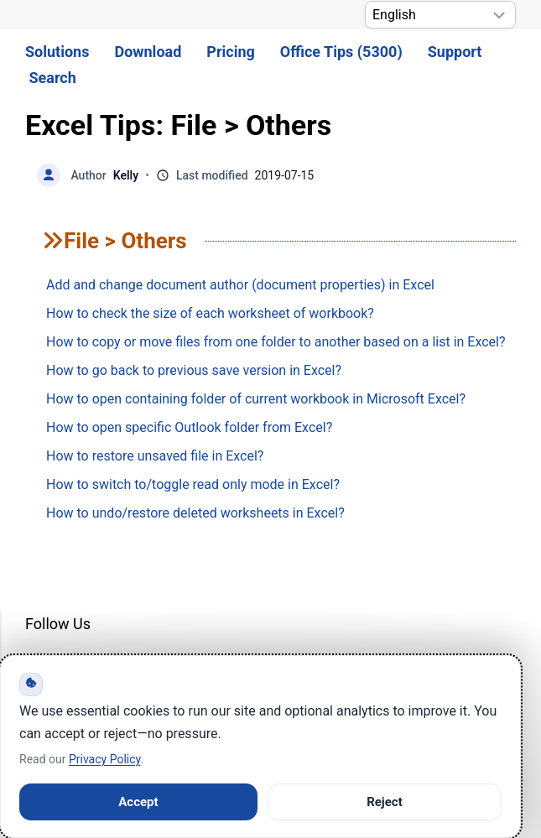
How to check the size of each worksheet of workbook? (210, 313)
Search (52, 77)
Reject (385, 801)
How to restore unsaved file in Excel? (154, 456)
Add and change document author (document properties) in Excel (240, 285)
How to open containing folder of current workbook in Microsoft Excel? (256, 399)
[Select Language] (440, 15)
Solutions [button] (57, 51)
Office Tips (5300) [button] (341, 51)
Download (147, 51)
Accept (138, 801)
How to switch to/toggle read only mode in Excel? (193, 484)
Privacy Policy (104, 759)
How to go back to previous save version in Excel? (193, 370)
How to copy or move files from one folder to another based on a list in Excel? (276, 342)
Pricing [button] (230, 51)
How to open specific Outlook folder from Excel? (189, 427)
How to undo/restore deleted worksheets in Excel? (195, 513)
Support (455, 51)
